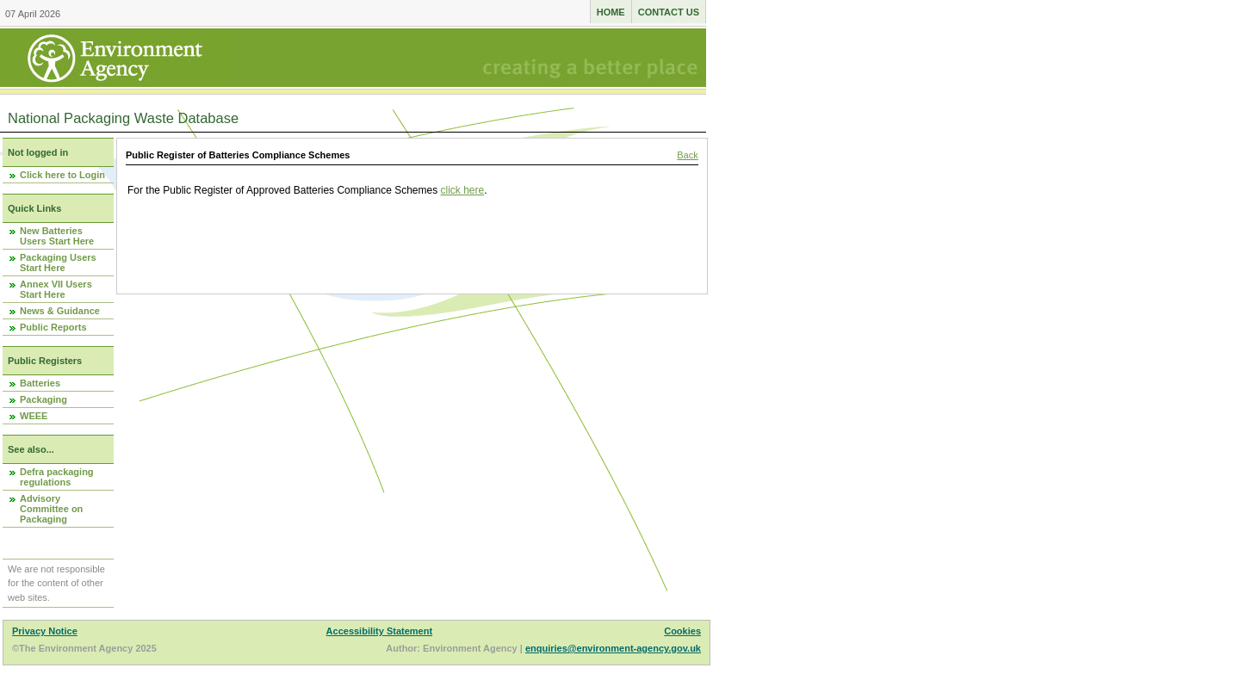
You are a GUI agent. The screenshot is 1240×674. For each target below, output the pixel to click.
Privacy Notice (45, 631)
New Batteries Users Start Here (57, 236)
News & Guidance (60, 311)
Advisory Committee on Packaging (51, 508)
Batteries (40, 383)
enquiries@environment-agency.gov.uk (613, 648)
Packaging (43, 399)
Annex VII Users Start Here (56, 289)
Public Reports (53, 327)
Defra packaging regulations (57, 477)
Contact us (668, 12)
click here (463, 190)
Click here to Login (62, 175)
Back (687, 155)
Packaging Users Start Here (58, 262)
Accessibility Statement (379, 631)
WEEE (33, 416)
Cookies (682, 631)
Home (611, 12)
